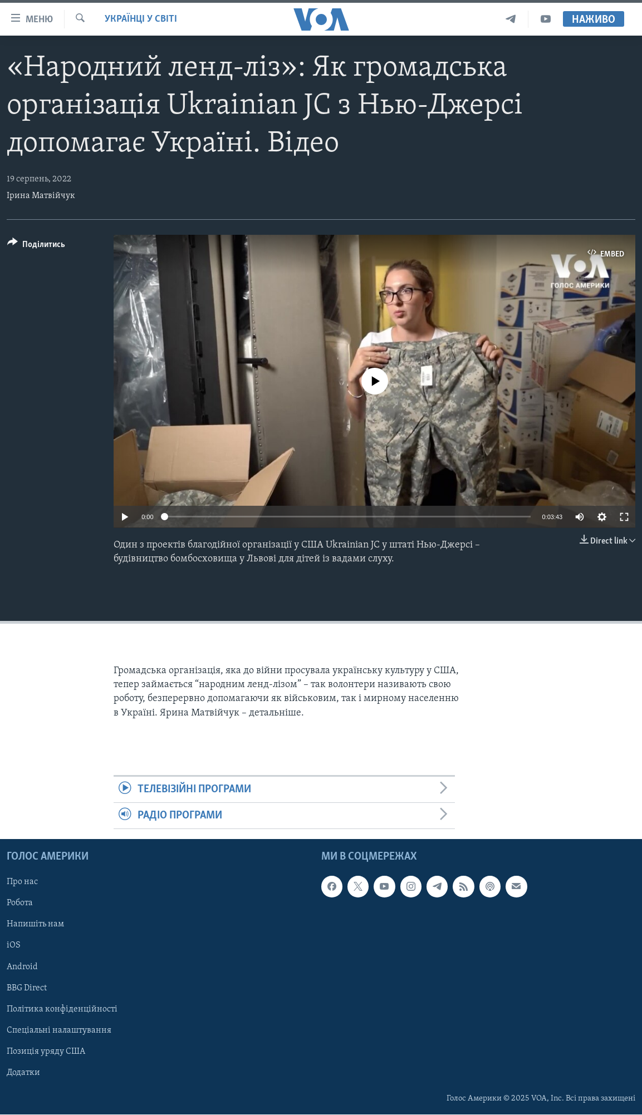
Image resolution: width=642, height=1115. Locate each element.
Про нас (22, 882)
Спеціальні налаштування (59, 1030)
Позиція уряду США (46, 1051)
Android (22, 967)
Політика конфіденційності (62, 1009)
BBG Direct (27, 988)
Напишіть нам (35, 924)
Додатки (23, 1072)
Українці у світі (141, 19)
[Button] (36, 246)
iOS (14, 945)
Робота (20, 903)
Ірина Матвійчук (41, 195)
